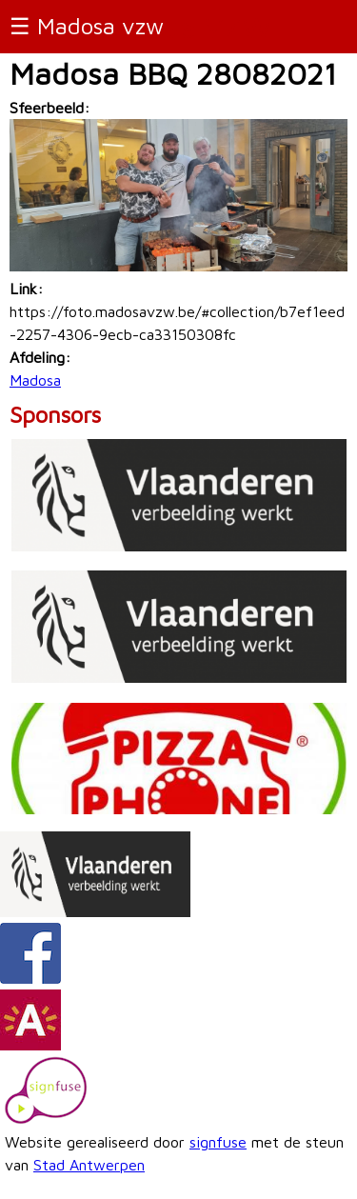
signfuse (218, 1141)
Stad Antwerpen (89, 1164)
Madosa (35, 380)
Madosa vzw (100, 25)
